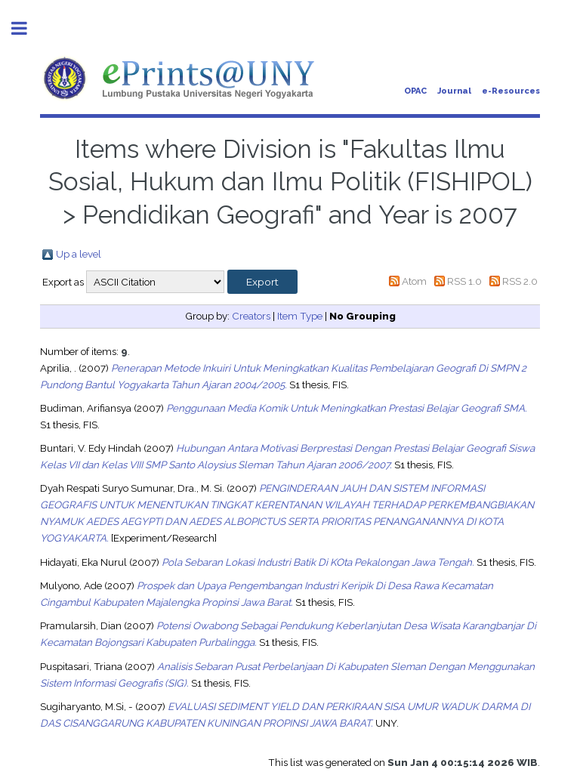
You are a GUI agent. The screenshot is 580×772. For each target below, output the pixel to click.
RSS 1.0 (464, 281)
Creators (251, 316)
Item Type (299, 316)
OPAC (415, 91)
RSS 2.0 (520, 281)
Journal (454, 91)
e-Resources (511, 91)
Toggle (27, 28)
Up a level (78, 254)
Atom (414, 281)
